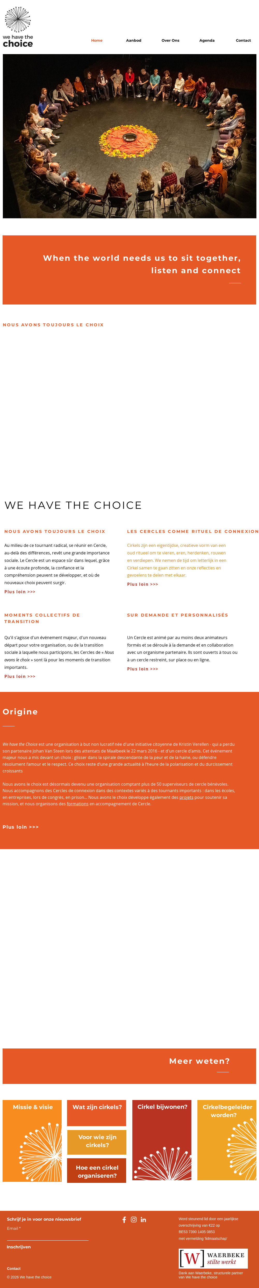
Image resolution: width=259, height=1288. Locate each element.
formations (78, 804)
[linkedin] (143, 1219)
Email (12, 1228)
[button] (134, 40)
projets (186, 797)
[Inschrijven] (23, 1247)
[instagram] (133, 1219)
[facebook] (124, 1219)
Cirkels (133, 545)
